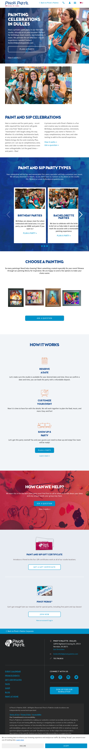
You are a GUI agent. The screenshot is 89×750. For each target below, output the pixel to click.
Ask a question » (51, 145)
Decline (23, 746)
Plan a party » (27, 233)
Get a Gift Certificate (44, 567)
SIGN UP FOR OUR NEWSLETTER (64, 690)
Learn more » (44, 456)
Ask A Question (44, 318)
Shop (7, 688)
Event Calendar (13, 671)
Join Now (44, 614)
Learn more (20, 740)
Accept (66, 746)
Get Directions (59, 649)
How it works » (14, 58)
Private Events (12, 676)
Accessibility (36, 715)
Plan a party (27, 49)
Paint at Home (11, 696)
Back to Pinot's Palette (49, 3)
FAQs (7, 684)
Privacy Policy (26, 715)
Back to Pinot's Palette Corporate (21, 631)
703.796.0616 (58, 658)
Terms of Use (14, 715)
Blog (7, 692)
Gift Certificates (13, 680)
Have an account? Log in (44, 620)
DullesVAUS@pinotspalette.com (65, 654)
